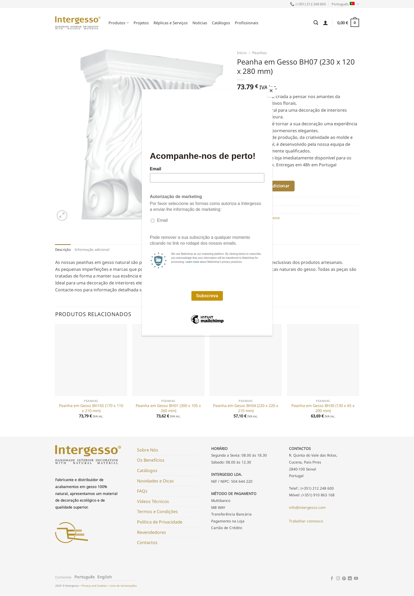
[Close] (271, 92)
